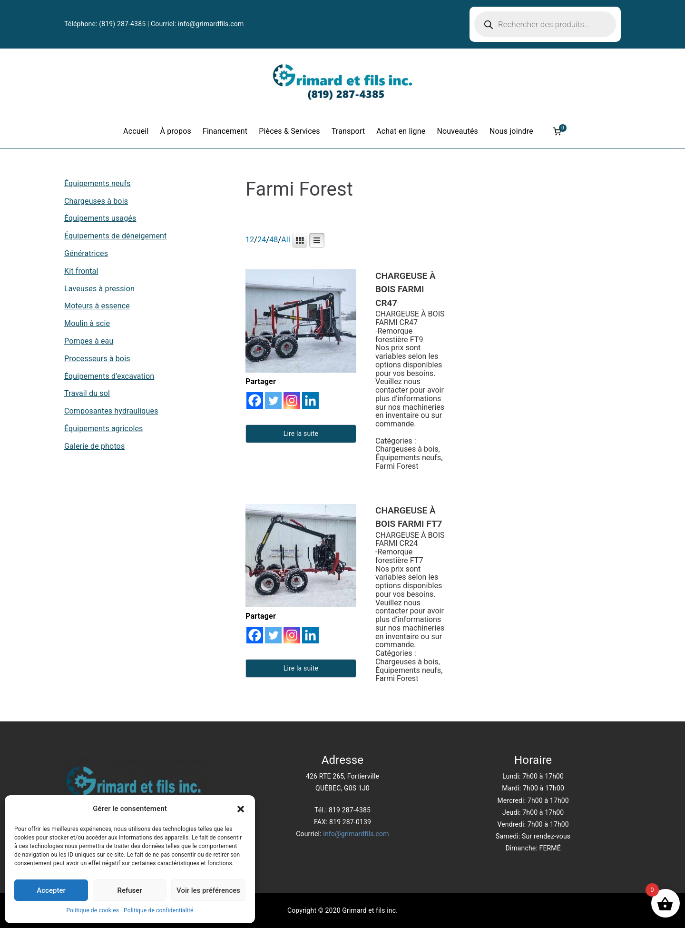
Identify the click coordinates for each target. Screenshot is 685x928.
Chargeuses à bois (407, 449)
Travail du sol (87, 393)
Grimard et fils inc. (370, 910)
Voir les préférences (208, 890)
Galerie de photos (94, 446)
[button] (240, 809)
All (285, 239)
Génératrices (86, 253)
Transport (348, 131)
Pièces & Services (289, 131)
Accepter (51, 890)
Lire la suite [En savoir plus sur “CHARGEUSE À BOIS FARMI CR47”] (301, 433)
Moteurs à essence (97, 305)
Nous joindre (511, 131)
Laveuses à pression (99, 288)
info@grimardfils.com (211, 24)
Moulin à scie (87, 323)
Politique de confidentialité (158, 910)
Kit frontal (81, 271)
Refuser (129, 890)
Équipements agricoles (103, 428)
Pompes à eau (88, 341)
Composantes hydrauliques (111, 410)
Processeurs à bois (97, 358)
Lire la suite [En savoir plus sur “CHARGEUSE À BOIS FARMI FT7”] (301, 668)
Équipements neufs (408, 457)
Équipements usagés (100, 218)
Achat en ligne (400, 131)
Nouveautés (457, 131)
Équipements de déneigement (115, 235)
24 (261, 239)
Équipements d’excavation (109, 376)
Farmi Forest (396, 466)
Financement (225, 131)
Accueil (135, 131)
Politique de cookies (92, 910)
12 (249, 239)
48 (273, 239)
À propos (175, 131)
